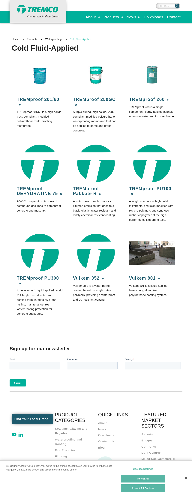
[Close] (186, 479)
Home (15, 39)
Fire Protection (66, 450)
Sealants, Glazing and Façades (71, 431)
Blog (101, 447)
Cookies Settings (143, 469)
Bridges (147, 440)
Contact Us (106, 441)
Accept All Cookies (143, 489)
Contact (173, 17)
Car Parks (148, 446)
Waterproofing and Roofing (68, 442)
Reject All (143, 479)
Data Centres (151, 452)
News (131, 17)
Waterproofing (53, 39)
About (91, 17)
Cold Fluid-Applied (80, 39)
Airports (147, 434)
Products (111, 17)
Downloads (153, 17)
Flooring (61, 456)
